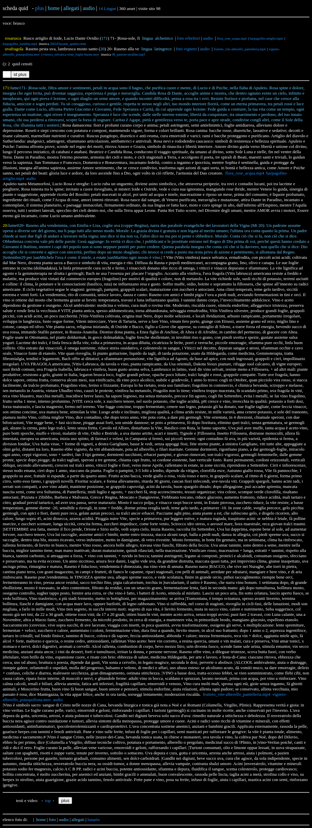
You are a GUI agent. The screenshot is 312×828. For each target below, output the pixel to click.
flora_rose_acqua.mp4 (232, 38)
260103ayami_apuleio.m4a (68, 44)
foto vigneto (186, 48)
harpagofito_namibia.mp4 (20, 44)
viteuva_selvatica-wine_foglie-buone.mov (71, 54)
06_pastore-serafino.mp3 (128, 54)
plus (39, 8)
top (48, 800)
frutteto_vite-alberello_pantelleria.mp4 (239, 49)
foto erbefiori (188, 38)
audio (208, 38)
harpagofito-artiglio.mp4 (266, 38)
